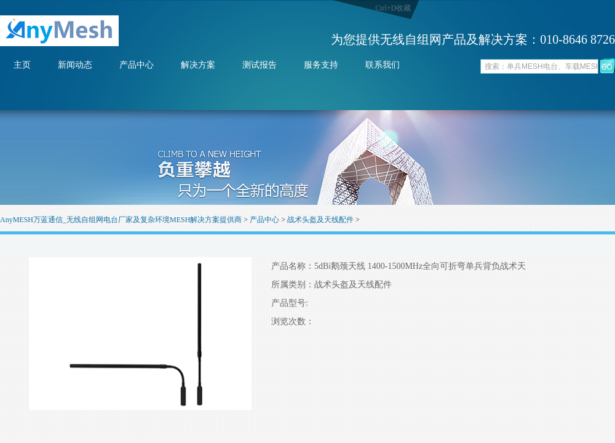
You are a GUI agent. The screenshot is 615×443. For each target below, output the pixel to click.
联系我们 (382, 65)
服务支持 (321, 65)
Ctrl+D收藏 (393, 8)
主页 (22, 65)
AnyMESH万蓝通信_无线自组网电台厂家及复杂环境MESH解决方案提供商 (121, 219)
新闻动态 (75, 65)
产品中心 (136, 65)
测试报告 (259, 65)
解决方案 (198, 65)
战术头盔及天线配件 (320, 219)
